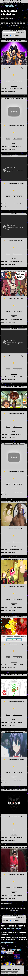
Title (12, 35)
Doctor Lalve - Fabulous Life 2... (14, 41)
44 (14, 23)
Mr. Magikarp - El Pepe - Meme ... (14, 847)
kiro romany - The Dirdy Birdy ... (14, 444)
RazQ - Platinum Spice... (14, 501)
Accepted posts (16, 1)
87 (10, 25)
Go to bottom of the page (7, 18)
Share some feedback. (7, 943)
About (14, 2)
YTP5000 (7, 6)
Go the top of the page (6, 903)
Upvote (8, 81)
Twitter (19, 2)
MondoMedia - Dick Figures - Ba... (14, 674)
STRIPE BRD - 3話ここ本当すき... (14, 732)
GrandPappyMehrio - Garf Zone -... (14, 790)
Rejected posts (7, 2)
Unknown (14, 156)
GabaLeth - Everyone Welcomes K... (14, 271)
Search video (20, 32)
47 (23, 23)
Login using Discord (7, 972)
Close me (15, 972)
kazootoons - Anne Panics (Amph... (14, 386)
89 (17, 25)
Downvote (14, 85)
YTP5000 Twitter (14, 928)
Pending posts (7, 1)
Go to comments (18, 81)
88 (14, 25)
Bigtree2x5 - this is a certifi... (14, 98)
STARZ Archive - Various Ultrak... (14, 617)
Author (17, 35)
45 (17, 23)
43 (11, 23)
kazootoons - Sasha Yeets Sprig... (14, 559)
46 (20, 23)
